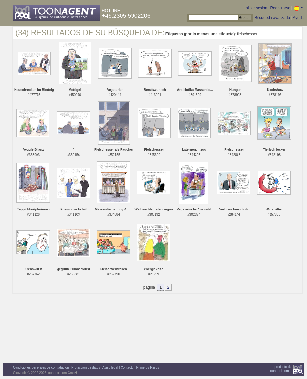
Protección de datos (85, 367)
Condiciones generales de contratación (41, 367)
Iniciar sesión (256, 8)
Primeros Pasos (147, 367)
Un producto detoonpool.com (280, 369)
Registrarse (280, 8)
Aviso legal (110, 367)
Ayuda (298, 17)
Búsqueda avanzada (272, 17)
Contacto (127, 367)
